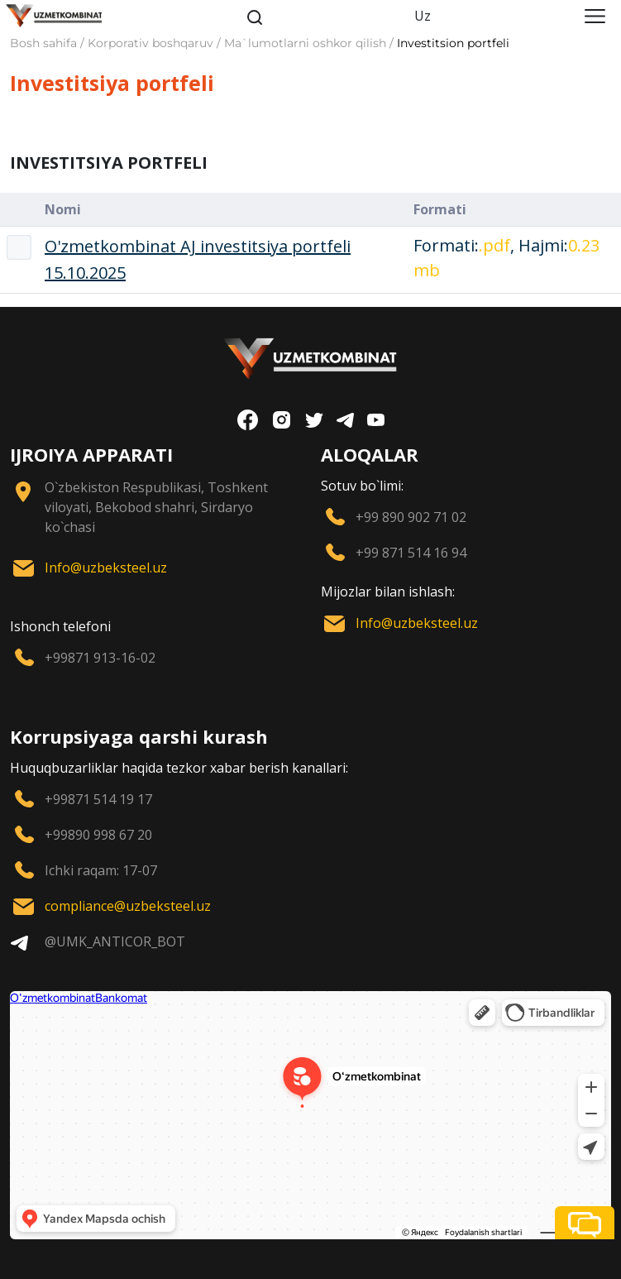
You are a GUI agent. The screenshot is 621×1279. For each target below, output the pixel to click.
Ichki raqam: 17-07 (101, 870)
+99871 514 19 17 (98, 799)
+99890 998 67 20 (98, 835)
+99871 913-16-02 (100, 658)
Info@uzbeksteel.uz (106, 567)
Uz (422, 16)
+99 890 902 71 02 (411, 517)
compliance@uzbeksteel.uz (128, 906)
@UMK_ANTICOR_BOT (115, 941)
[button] (584, 1222)
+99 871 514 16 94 (411, 553)
